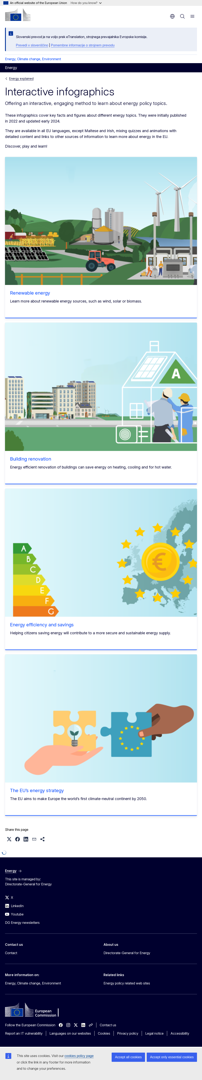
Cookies (104, 1033)
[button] (9, 839)
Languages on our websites (70, 1033)
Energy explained (21, 78)
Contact (11, 953)
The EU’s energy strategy (37, 790)
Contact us (108, 1025)
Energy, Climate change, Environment (33, 59)
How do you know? (86, 3)
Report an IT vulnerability (24, 1033)
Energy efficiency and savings (42, 624)
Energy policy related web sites (127, 983)
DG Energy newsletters (22, 922)
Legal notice (154, 1033)
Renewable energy (30, 293)
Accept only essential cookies (172, 1057)
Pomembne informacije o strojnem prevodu (83, 45)
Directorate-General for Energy (127, 953)
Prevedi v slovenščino (32, 45)
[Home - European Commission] (17, 14)
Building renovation (30, 459)
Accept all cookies (128, 1057)
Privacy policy (127, 1033)
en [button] (172, 16)
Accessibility (179, 1033)
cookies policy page (79, 1056)
